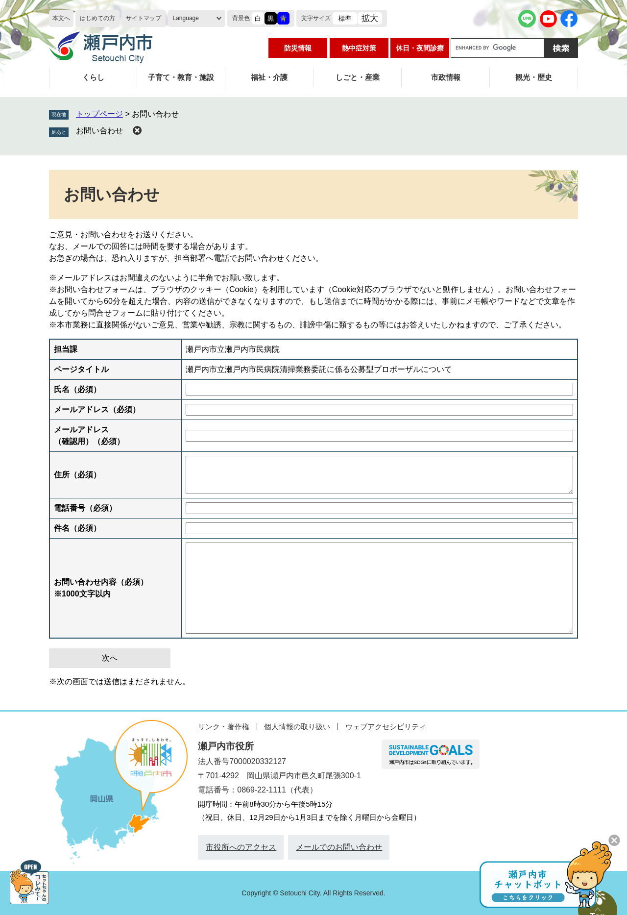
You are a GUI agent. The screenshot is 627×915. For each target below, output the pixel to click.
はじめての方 (97, 18)
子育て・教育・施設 (181, 77)
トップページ (99, 114)
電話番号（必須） (85, 508)
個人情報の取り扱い (297, 726)
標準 (344, 18)
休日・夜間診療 (420, 48)
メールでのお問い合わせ (339, 847)
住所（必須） (77, 474)
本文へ (61, 18)
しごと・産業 (358, 77)
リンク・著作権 (223, 726)
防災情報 (298, 48)
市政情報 (445, 77)
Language (186, 18)
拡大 (370, 18)
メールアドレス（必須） (97, 409)
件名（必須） (77, 528)
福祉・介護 (269, 77)
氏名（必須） (77, 389)
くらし (93, 77)
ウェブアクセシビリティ (385, 726)
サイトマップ (143, 18)
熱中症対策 (359, 48)
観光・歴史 (533, 77)
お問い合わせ (99, 130)
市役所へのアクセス (241, 847)
